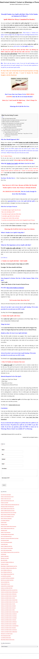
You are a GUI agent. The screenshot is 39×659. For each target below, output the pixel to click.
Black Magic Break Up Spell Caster (7, 639)
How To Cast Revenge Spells (6, 542)
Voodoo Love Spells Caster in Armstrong (9, 629)
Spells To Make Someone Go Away (7, 510)
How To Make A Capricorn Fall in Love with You (10, 552)
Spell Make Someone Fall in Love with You (11, 434)
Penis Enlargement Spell (5, 635)
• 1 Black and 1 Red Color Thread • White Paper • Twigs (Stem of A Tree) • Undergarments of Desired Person (19, 134)
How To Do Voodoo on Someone (15, 287)
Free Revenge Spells (5, 540)
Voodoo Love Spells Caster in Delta (8, 609)
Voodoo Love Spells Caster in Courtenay (9, 615)
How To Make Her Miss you (6, 570)
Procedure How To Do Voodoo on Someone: (13, 126)
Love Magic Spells (13, 32)
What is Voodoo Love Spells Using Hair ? (11, 121)
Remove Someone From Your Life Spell (8, 512)
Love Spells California (5, 520)
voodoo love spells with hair (13, 248)
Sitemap (35, 655)
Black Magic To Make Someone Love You (9, 566)
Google (21, 656)
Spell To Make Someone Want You (7, 528)
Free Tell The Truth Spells (6, 494)
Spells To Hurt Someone (5, 532)
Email (3, 463)
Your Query (4, 468)
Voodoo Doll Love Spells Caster (30, 437)
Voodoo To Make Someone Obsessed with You (10, 504)
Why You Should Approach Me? (9, 118)
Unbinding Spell (4, 530)
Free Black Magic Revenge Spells (7, 534)
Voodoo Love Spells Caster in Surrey (8, 597)
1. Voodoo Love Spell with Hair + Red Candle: (12, 124)
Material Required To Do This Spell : (12, 132)
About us (21, 655)
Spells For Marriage (5, 556)
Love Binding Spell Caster (6, 637)
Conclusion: (8, 136)
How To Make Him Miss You (6, 572)
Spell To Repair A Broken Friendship (8, 514)
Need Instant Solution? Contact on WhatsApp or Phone (19, 2)
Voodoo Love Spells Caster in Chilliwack (9, 621)
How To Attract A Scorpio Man (7, 548)
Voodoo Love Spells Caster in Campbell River (9, 625)
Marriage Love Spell (5, 558)
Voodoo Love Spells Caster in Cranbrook (9, 613)
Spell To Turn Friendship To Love (7, 516)
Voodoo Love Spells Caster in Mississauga (9, 592)
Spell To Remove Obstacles (6, 518)
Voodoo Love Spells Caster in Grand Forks (9, 599)
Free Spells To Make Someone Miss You (9, 568)
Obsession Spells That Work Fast (7, 506)
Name (3, 449)
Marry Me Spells (4, 560)
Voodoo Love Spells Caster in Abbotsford (9, 631)
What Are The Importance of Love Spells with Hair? (13, 123)
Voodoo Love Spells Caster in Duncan (8, 607)
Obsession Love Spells (18, 312)
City (3, 454)
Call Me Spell (3, 554)
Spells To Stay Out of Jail (6, 498)
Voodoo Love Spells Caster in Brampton (8, 593)
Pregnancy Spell (4, 524)
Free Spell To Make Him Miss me (7, 562)
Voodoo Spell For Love (5, 584)
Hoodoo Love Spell (4, 564)
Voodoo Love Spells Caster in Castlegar (8, 623)
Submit (4, 485)
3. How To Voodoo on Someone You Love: (11, 130)
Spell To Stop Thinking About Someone (8, 526)
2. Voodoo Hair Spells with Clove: (10, 127)
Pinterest (17, 656)
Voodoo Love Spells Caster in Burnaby (8, 627)
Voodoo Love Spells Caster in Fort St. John (9, 601)
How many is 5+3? (6, 477)
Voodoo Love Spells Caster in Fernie (8, 603)
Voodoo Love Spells (12, 163)
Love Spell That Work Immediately (7, 578)
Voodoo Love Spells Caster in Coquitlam (9, 617)
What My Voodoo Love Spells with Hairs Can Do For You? (15, 120)
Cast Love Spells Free (5, 582)
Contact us (26, 655)
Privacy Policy (31, 655)
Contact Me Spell (4, 544)
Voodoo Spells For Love (14, 404)
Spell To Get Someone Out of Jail (7, 500)
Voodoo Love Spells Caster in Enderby (8, 605)
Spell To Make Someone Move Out (7, 508)
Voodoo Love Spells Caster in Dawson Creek (9, 611)
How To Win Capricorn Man (6, 550)
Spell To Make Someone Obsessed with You (20, 358)
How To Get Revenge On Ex (6, 536)
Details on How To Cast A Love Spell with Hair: (13, 129)
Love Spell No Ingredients (6, 576)
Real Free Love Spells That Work (7, 580)
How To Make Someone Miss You (7, 574)
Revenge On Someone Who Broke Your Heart (9, 538)
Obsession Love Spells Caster (7, 633)
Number (4, 459)
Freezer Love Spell (4, 502)
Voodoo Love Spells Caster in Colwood (8, 619)
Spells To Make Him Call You (6, 546)
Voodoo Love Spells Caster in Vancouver (9, 595)
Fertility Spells (3, 522)
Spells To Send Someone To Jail (7, 496)
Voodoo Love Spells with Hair (6, 588)
